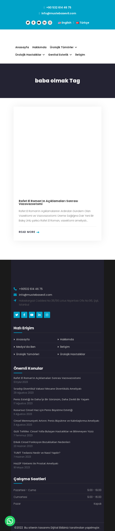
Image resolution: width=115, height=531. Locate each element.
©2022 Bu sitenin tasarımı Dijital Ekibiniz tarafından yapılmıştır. (57, 526)
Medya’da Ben (25, 346)
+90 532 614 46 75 (57, 7)
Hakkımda (67, 339)
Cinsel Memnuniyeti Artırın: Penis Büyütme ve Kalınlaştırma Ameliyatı (57, 419)
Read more (27, 232)
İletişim (65, 346)
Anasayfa (23, 339)
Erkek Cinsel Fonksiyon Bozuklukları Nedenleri (42, 440)
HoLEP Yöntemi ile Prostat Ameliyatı (36, 461)
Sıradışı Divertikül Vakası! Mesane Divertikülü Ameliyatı (48, 388)
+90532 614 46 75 (31, 289)
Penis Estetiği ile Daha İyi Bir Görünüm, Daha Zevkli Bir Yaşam (52, 398)
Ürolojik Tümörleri (27, 354)
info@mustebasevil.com (57, 13)
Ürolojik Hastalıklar (72, 354)
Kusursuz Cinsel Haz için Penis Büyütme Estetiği (43, 409)
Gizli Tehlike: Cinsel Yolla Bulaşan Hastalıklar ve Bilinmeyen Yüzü (54, 430)
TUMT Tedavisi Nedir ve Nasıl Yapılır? (37, 451)
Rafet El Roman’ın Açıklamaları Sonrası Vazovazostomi (48, 202)
